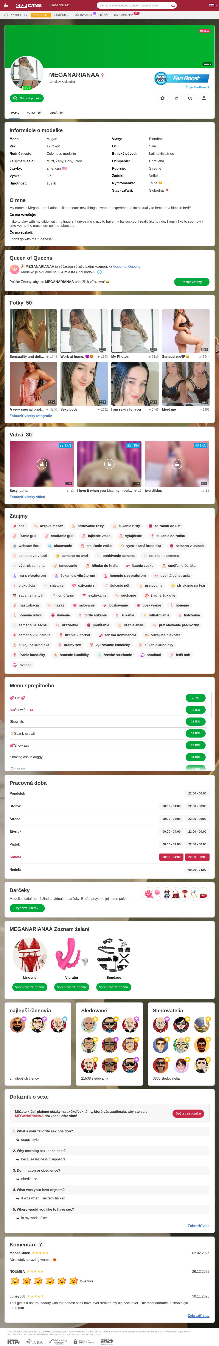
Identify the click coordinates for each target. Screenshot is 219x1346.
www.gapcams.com (56, 1331)
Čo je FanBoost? (197, 87)
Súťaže (103, 15)
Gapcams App (124, 15)
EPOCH (83, 1331)
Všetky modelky (15, 15)
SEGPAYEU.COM (99, 1331)
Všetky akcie (85, 15)
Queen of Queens (126, 266)
